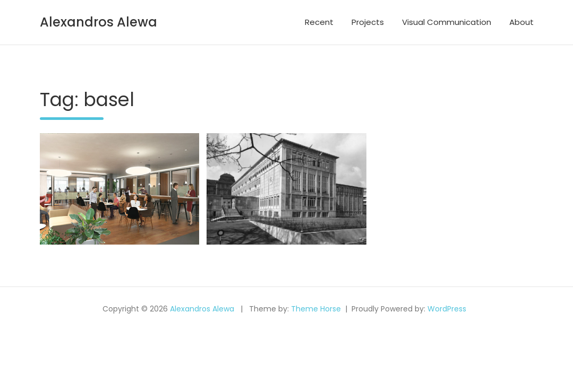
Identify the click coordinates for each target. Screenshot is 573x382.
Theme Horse (316, 308)
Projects (368, 22)
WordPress (446, 308)
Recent (319, 22)
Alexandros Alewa (98, 22)
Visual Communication (446, 22)
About (521, 22)
